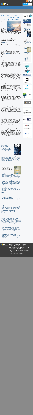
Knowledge (24, 244)
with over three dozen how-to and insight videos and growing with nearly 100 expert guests (11, 199)
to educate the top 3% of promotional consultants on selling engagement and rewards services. (11, 239)
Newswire (11, 244)
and (7, 226)
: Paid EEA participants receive (9, 180)
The (2, 227)
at (3, 193)
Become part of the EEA (6, 166)
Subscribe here (26, 28)
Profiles (10, 245)
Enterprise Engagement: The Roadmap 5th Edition (27, 45)
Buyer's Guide (16, 245)
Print (20, 15)
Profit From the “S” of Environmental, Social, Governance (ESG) (5, 145)
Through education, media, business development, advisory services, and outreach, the (6, 149)
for (9, 205)
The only (3, 173)
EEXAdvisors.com (27, 29)
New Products (17, 244)
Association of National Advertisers (8, 223)
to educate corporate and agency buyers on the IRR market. (11, 235)
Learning (22, 245)
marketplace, (20, 193)
